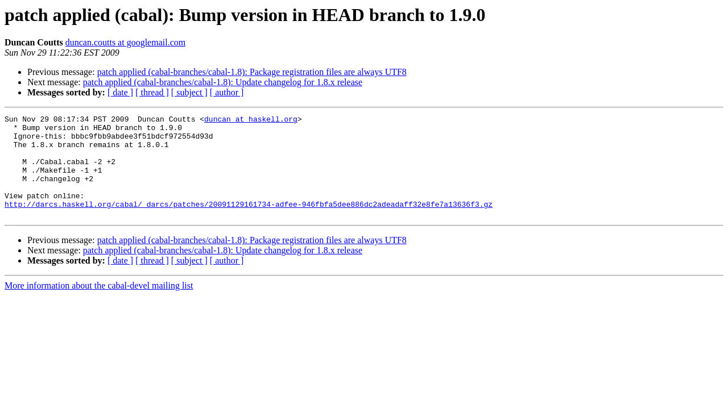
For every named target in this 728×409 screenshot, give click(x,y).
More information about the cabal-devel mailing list (99, 306)
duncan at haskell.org (250, 120)
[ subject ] (189, 92)
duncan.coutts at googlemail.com (125, 42)
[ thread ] (152, 92)
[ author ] (227, 92)
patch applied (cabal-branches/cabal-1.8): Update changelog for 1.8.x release (222, 82)
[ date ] (120, 92)
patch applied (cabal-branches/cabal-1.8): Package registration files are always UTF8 (252, 72)
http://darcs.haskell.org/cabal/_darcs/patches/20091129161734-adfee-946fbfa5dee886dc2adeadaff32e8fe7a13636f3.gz (249, 223)
